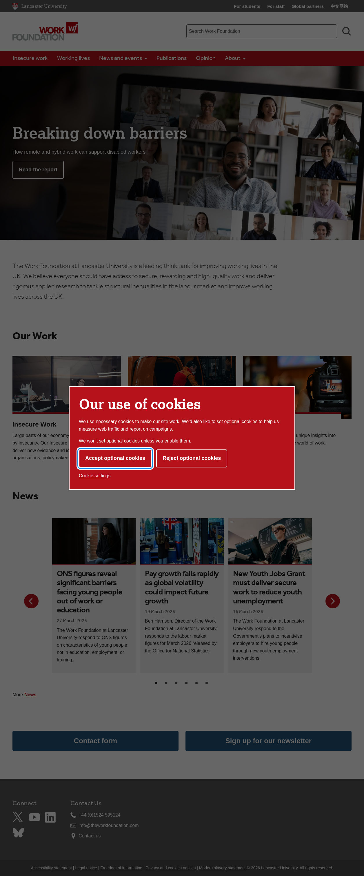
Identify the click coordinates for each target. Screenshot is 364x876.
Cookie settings (94, 475)
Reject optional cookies (192, 458)
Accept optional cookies (115, 458)
